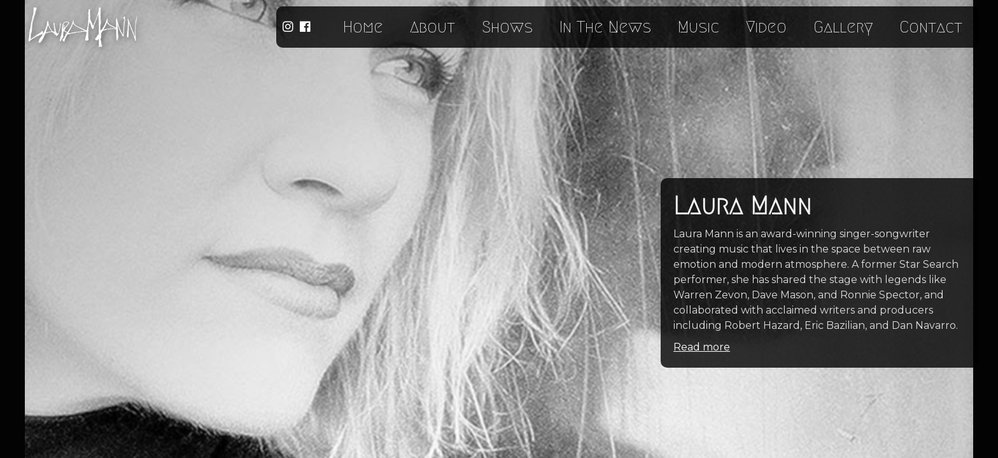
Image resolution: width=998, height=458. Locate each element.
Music (698, 27)
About (432, 27)
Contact (930, 27)
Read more (701, 347)
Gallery (843, 27)
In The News (605, 27)
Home (363, 27)
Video (766, 27)
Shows (507, 27)
